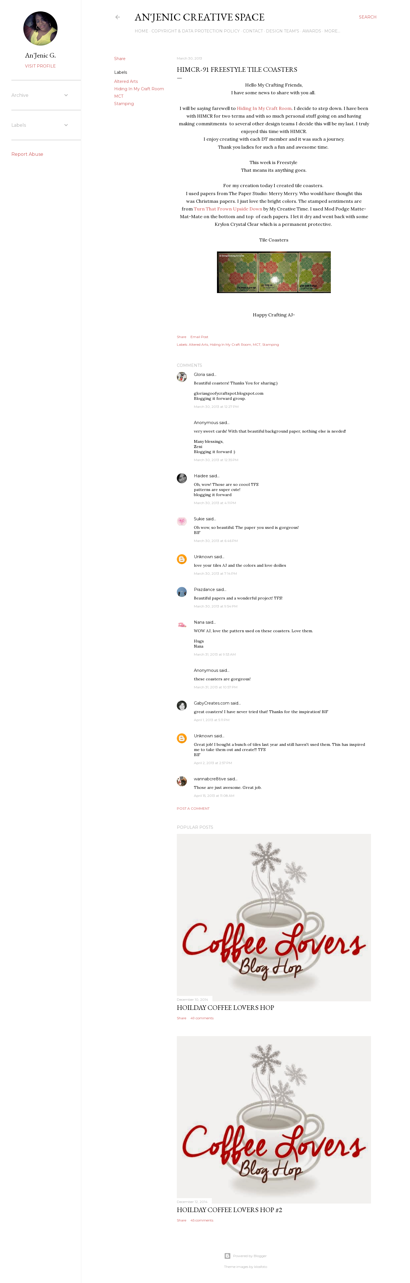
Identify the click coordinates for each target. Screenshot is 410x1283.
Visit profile (40, 66)
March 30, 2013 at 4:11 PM (215, 503)
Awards (311, 31)
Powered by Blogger (245, 1256)
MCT (118, 96)
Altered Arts (126, 81)
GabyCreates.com (211, 703)
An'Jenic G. (40, 55)
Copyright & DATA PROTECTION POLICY (195, 31)
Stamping (124, 103)
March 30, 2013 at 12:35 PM (216, 460)
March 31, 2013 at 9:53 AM (215, 654)
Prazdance (204, 589)
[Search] (368, 17)
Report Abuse (27, 154)
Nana (199, 622)
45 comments (201, 1220)
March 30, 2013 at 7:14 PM (215, 573)
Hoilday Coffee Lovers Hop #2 (229, 1209)
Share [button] (120, 58)
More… (332, 31)
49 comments (202, 1018)
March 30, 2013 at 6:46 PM (216, 541)
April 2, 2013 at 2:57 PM (213, 763)
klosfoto (260, 1266)
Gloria (200, 374)
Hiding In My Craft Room (139, 88)
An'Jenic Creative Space (200, 17)
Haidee (201, 475)
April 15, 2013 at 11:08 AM (214, 795)
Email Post (199, 337)
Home (141, 31)
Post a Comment (193, 808)
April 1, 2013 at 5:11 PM (211, 720)
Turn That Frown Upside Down (228, 209)
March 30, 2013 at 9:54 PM (215, 606)
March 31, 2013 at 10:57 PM (215, 687)
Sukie (199, 518)
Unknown (203, 556)
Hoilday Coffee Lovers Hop (225, 1007)
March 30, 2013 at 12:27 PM (216, 406)
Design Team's (282, 31)
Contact (253, 31)
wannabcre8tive (210, 778)
